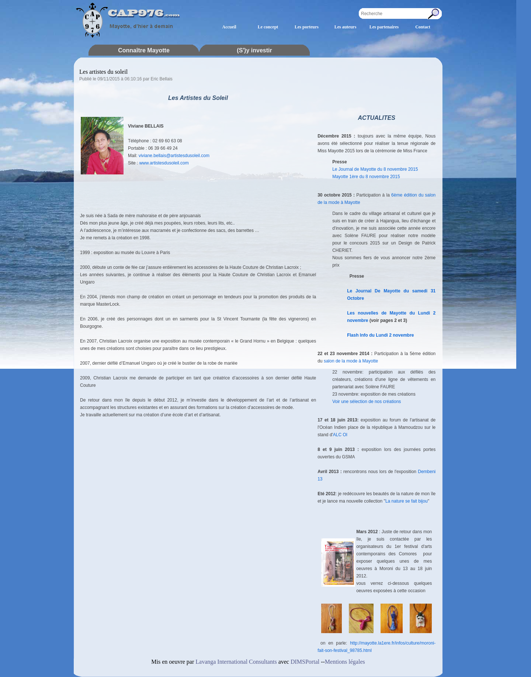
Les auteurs (345, 26)
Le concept (268, 26)
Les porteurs (307, 26)
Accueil (229, 26)
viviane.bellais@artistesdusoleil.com (174, 155)
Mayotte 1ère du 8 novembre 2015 (366, 176)
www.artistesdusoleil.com (164, 163)
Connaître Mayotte (144, 50)
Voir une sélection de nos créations (366, 401)
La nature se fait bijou (406, 501)
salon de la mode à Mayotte (351, 361)
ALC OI (340, 434)
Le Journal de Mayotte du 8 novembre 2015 (375, 169)
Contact (422, 26)
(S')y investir (254, 50)
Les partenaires (384, 26)
